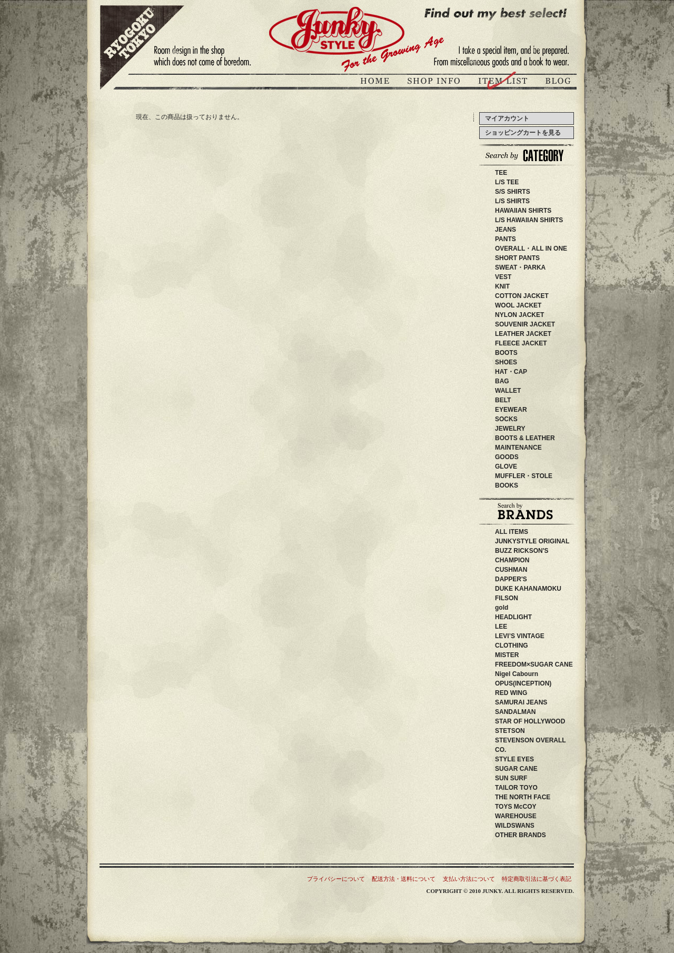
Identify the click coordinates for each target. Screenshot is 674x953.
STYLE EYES (530, 759)
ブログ (557, 82)
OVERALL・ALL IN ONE (531, 248)
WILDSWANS (530, 825)
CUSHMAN (523, 569)
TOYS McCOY (528, 806)
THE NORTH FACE (532, 797)
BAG (502, 381)
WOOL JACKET (518, 305)
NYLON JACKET (519, 315)
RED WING (530, 693)
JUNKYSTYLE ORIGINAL (544, 541)
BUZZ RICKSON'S (537, 550)
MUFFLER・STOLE (523, 476)
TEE (501, 172)
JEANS (505, 229)
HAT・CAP (511, 371)
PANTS (505, 239)
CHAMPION (518, 560)
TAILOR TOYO (529, 787)
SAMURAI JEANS (533, 702)
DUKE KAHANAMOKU (544, 588)
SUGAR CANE (516, 768)
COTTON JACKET (522, 296)
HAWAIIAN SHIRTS (523, 210)
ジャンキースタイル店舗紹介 (435, 82)
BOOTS (506, 352)
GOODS (507, 457)
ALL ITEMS (511, 531)
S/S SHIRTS (512, 191)
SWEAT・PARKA (520, 267)
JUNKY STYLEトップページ (376, 82)
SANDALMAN (521, 712)
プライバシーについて (336, 879)
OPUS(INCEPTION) (529, 683)
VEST (503, 277)
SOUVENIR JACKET (525, 324)
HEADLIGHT (529, 617)
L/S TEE (507, 182)
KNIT (502, 286)
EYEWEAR (511, 409)
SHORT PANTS (517, 258)
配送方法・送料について (403, 879)
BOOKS (506, 485)
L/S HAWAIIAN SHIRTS (529, 220)
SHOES (506, 362)
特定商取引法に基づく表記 (536, 879)
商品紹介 (504, 82)
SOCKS (506, 419)
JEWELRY (510, 428)
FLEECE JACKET (521, 343)
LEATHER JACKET (523, 333)
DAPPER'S (527, 579)
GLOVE (506, 466)
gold (501, 607)
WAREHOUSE (538, 816)
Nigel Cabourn (516, 674)
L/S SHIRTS (512, 201)
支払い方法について (469, 879)
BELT (503, 400)
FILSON (525, 598)
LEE (517, 626)
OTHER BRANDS (520, 835)
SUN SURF (523, 778)
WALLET (508, 390)
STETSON (529, 730)
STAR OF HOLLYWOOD (549, 721)
